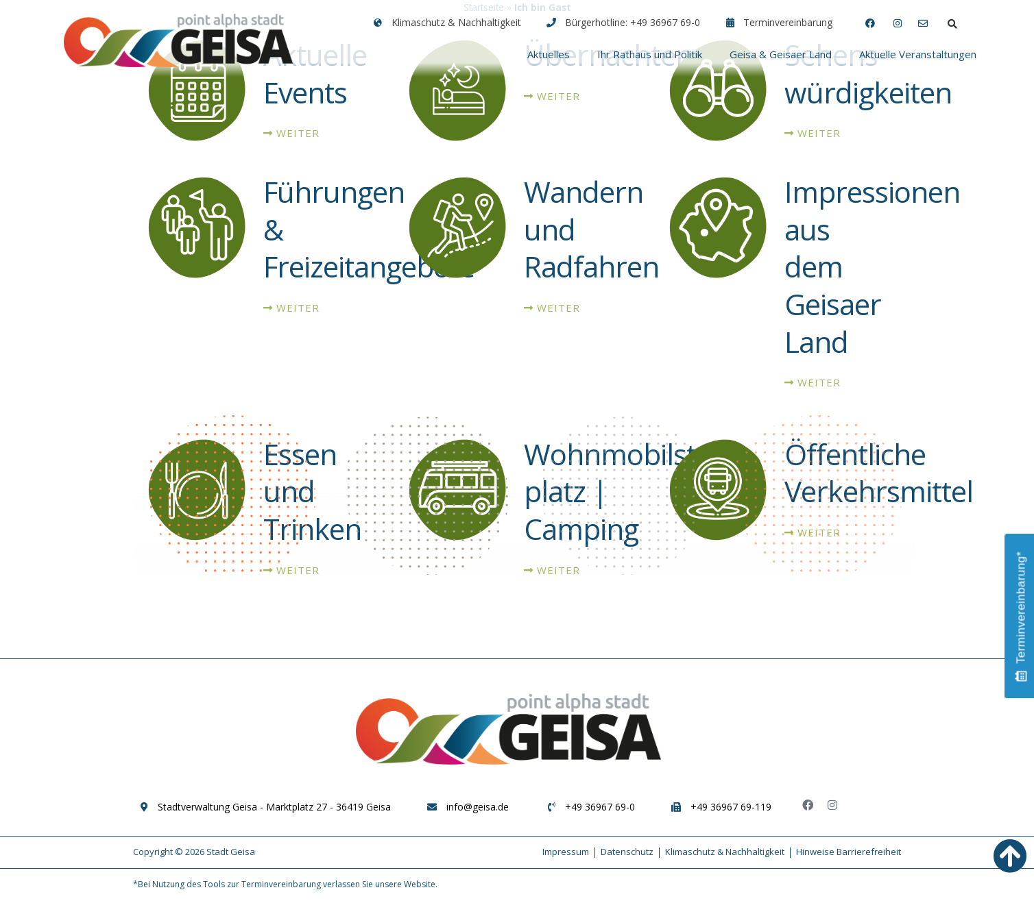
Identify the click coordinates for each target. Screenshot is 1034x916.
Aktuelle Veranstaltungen (917, 54)
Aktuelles (548, 54)
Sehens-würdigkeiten (868, 83)
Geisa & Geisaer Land (781, 54)
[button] (952, 23)
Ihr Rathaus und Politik (649, 54)
